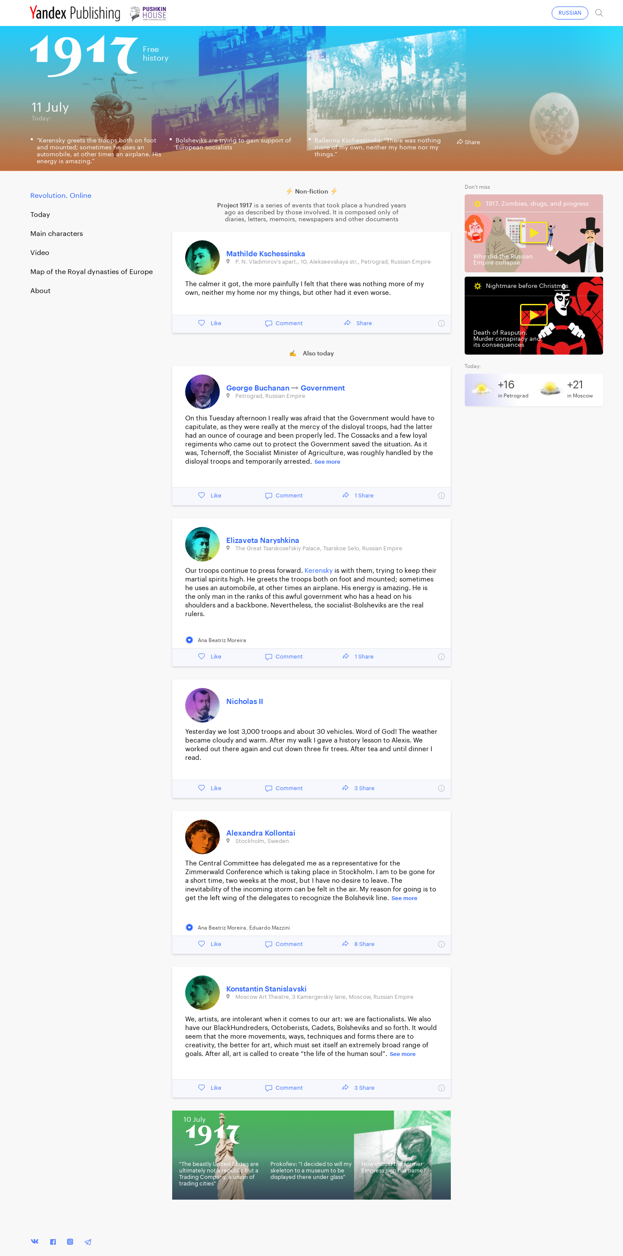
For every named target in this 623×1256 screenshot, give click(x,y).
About (40, 290)
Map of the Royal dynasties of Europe (91, 271)
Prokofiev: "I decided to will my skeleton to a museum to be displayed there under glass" (311, 1170)
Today (40, 214)
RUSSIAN (570, 13)
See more (327, 462)
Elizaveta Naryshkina (262, 540)
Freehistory (156, 53)
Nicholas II (244, 701)
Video (39, 252)
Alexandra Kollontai (260, 833)
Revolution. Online (60, 195)
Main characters (56, 233)
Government (323, 388)
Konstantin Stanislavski (266, 989)
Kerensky (319, 571)
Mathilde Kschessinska (265, 254)
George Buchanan (258, 388)
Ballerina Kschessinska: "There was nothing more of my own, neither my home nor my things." (378, 148)
